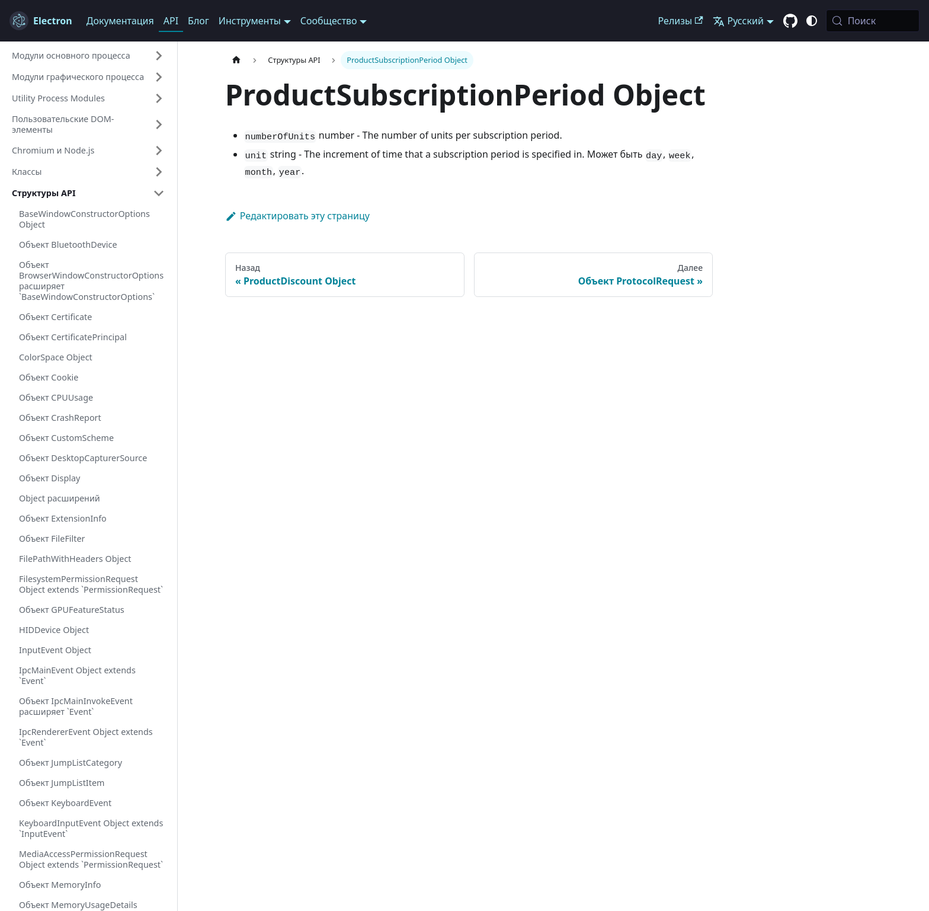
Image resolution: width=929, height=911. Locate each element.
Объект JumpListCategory (70, 762)
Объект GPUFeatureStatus (71, 609)
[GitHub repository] (790, 21)
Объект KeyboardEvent (65, 802)
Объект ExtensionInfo (63, 518)
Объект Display (49, 478)
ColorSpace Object (55, 357)
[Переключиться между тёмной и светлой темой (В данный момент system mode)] (811, 20)
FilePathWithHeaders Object (75, 558)
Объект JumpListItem (61, 782)
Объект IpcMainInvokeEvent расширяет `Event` (76, 706)
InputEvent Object (55, 650)
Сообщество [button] (328, 20)
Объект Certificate (55, 316)
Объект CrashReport (60, 417)
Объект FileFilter (52, 538)
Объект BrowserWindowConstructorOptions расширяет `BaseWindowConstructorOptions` (91, 280)
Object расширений (59, 498)
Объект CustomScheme (66, 437)
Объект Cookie (48, 377)
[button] (88, 55)
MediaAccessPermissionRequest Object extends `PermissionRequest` (91, 859)
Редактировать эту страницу (297, 215)
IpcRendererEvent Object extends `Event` (86, 737)
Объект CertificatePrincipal (73, 337)
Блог (198, 20)
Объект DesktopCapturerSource (83, 458)
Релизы (680, 20)
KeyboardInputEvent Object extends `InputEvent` (91, 828)
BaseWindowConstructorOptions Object (84, 219)
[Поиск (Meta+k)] (873, 20)
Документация (120, 20)
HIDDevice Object (54, 629)
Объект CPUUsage (56, 397)
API (171, 20)
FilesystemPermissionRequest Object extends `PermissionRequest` (91, 584)
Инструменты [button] (250, 20)
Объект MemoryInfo (60, 884)
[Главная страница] (236, 60)
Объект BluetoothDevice (68, 244)
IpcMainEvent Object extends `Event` (77, 675)
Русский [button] (738, 20)
